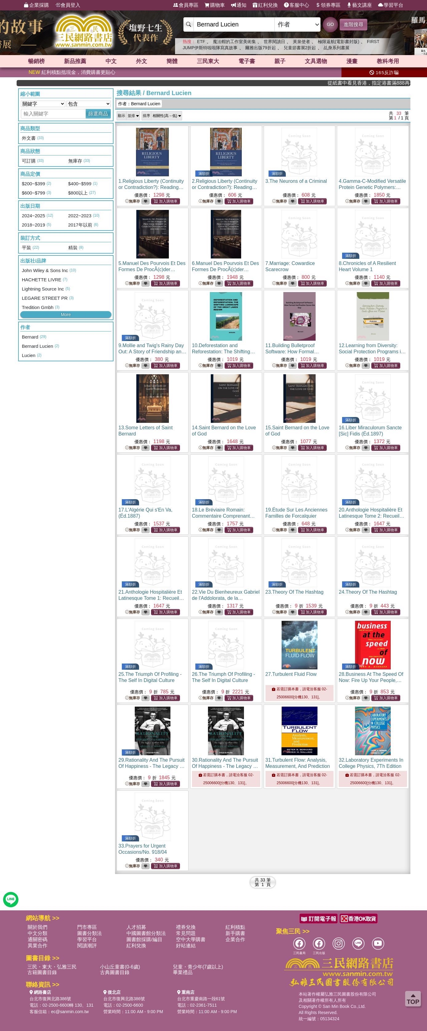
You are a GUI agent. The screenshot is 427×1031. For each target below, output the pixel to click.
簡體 (172, 61)
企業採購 (36, 5)
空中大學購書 (191, 939)
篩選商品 (98, 113)
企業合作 (235, 939)
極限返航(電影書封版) (338, 41)
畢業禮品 (183, 972)
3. (296, 181)
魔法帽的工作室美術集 (234, 41)
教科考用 (388, 61)
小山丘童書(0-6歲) (120, 966)
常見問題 (186, 933)
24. (368, 592)
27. (291, 674)
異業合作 (37, 945)
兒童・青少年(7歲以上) (198, 966)
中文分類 (37, 933)
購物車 (215, 5)
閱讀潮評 (87, 945)
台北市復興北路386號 (50, 998)
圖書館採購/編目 (144, 939)
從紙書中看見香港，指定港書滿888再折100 (386, 83)
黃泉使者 (301, 41)
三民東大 (208, 61)
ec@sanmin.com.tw (70, 1011)
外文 (141, 61)
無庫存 (132, 201)
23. (294, 592)
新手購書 (235, 933)
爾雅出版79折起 (260, 47)
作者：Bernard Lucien (139, 103)
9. (152, 351)
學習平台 (390, 5)
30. (225, 766)
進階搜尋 (353, 24)
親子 (279, 61)
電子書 (246, 61)
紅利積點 (235, 927)
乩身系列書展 (336, 47)
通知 (238, 5)
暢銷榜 (36, 61)
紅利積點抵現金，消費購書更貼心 (72, 72)
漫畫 (351, 61)
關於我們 (37, 927)
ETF (201, 41)
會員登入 (67, 5)
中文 (111, 61)
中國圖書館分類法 (146, 933)
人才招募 (136, 927)
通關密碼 (37, 939)
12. (372, 351)
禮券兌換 (186, 927)
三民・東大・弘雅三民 (52, 966)
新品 (75, 61)
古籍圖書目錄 (42, 972)
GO (330, 24)
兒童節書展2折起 (300, 47)
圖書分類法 (89, 933)
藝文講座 (359, 5)
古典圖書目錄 (115, 972)
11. (294, 351)
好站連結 (186, 945)
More (66, 314)
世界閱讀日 (274, 41)
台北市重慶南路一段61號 (201, 998)
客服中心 (296, 5)
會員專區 (185, 5)
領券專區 (328, 5)
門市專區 (87, 927)
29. (151, 766)
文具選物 (316, 61)
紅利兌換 (265, 5)
